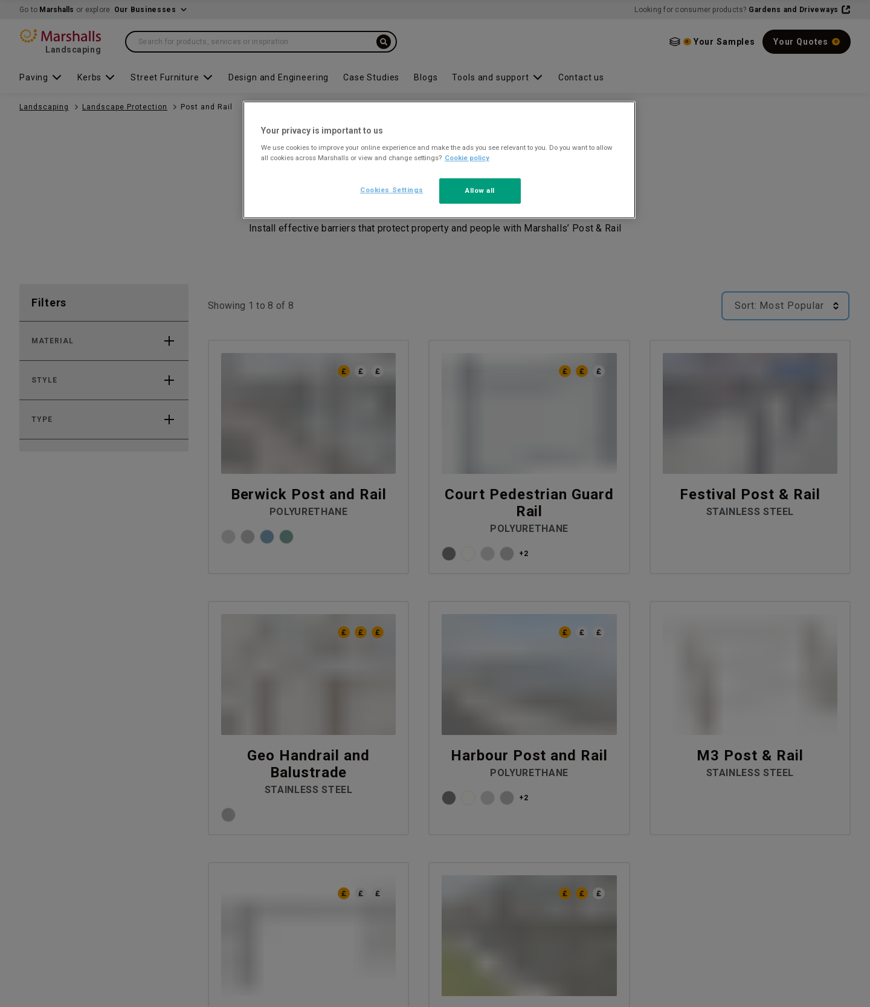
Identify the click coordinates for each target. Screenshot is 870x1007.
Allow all (480, 190)
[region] (439, 160)
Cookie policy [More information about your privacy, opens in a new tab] (467, 158)
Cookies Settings (391, 190)
